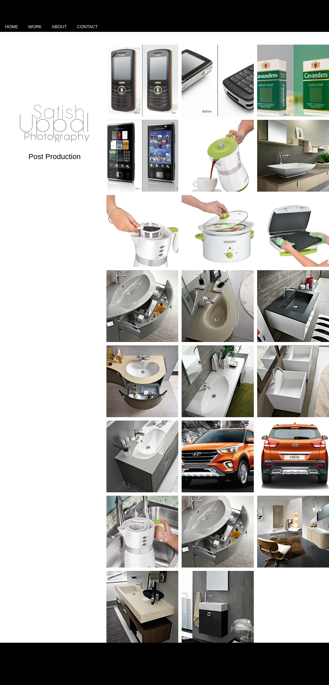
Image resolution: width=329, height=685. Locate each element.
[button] (35, 27)
